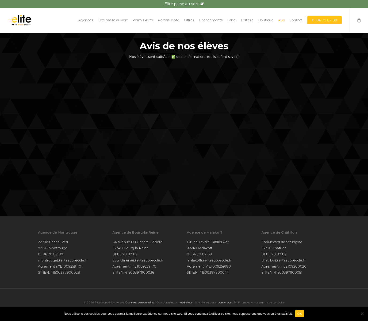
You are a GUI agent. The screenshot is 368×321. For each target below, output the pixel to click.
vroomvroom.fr (225, 302)
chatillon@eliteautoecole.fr (283, 260)
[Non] (362, 313)
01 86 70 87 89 (50, 254)
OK (299, 313)
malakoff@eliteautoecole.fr (209, 260)
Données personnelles (139, 302)
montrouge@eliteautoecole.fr (62, 260)
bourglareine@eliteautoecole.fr (137, 260)
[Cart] (358, 20)
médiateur (186, 302)
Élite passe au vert (184, 4)
